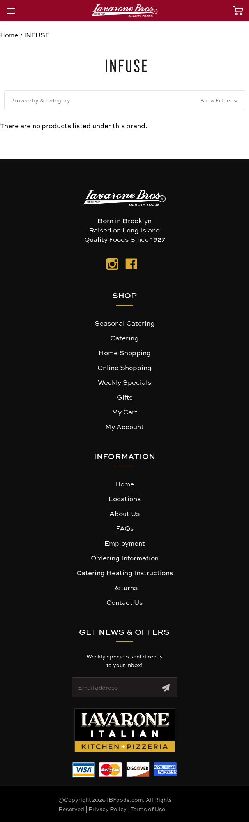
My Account (124, 426)
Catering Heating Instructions (124, 572)
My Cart (125, 411)
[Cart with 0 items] (238, 11)
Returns (125, 587)
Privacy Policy (107, 809)
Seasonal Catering (125, 322)
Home (124, 483)
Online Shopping (124, 367)
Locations (125, 498)
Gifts (124, 396)
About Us (124, 513)
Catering (124, 337)
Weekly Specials (124, 382)
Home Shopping (125, 352)
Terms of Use (148, 809)
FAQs (125, 528)
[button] (124, 100)
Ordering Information (125, 557)
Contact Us (124, 602)
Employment (124, 542)
